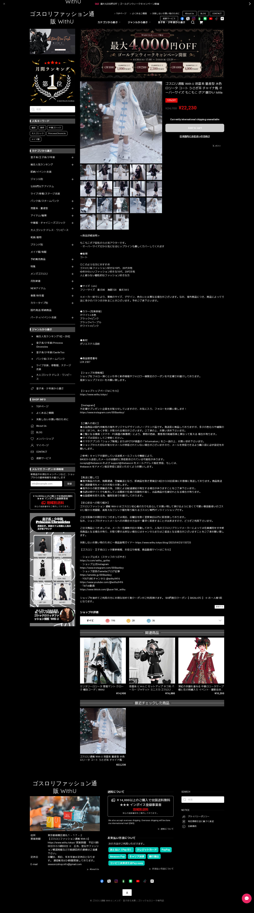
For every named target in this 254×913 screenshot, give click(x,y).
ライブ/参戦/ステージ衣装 (45, 193)
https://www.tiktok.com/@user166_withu (103, 589)
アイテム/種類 (38, 215)
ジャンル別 (37, 179)
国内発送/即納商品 (41, 310)
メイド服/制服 (38, 252)
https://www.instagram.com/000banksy (102, 567)
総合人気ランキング (42, 164)
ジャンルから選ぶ (139, 22)
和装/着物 (36, 237)
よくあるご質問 (139, 13)
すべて (90, 620)
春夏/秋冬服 (37, 295)
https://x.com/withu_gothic (95, 560)
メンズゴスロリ (39, 274)
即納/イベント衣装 (41, 172)
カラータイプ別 (39, 303)
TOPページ (121, 13)
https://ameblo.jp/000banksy (96, 574)
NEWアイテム (38, 288)
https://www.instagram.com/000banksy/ (102, 412)
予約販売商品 (38, 259)
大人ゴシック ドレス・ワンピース (50, 230)
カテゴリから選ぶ (109, 22)
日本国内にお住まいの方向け (195, 136)
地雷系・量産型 (39, 208)
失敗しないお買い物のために (166, 13)
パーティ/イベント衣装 (44, 317)
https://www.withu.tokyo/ (94, 394)
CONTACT (217, 13)
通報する (219, 607)
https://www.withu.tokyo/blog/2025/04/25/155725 (163, 542)
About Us (189, 13)
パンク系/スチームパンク (45, 201)
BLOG (203, 13)
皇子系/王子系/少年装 (43, 157)
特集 (33, 266)
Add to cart (195, 127)
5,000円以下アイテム (42, 186)
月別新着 (35, 281)
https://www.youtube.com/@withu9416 (101, 582)
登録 (69, 483)
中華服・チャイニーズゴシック (48, 223)
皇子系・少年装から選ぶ (171, 22)
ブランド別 (37, 244)
